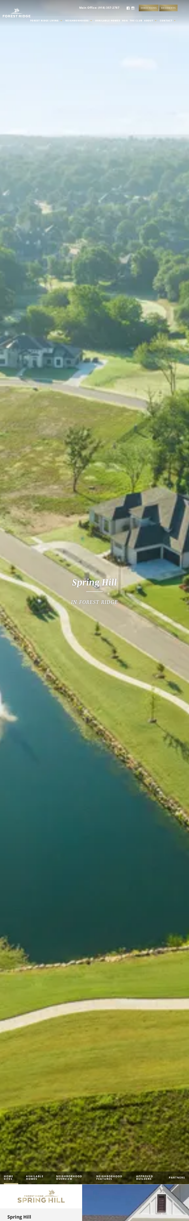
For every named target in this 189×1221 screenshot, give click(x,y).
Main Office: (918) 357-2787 (99, 7)
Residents (168, 7)
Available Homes (107, 20)
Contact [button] (168, 20)
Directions (149, 7)
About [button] (150, 20)
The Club (136, 20)
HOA (125, 20)
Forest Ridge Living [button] (46, 20)
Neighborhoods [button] (78, 20)
